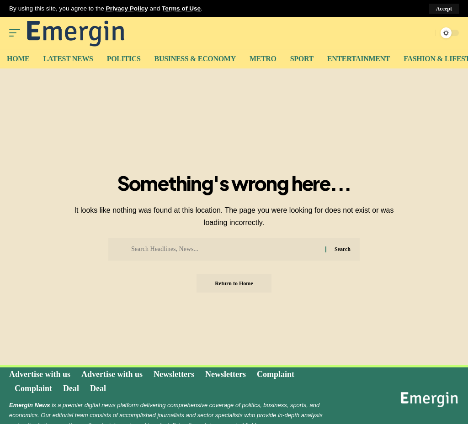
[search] (426, 32)
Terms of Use (181, 8)
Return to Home (234, 283)
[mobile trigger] (17, 33)
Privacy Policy (127, 8)
